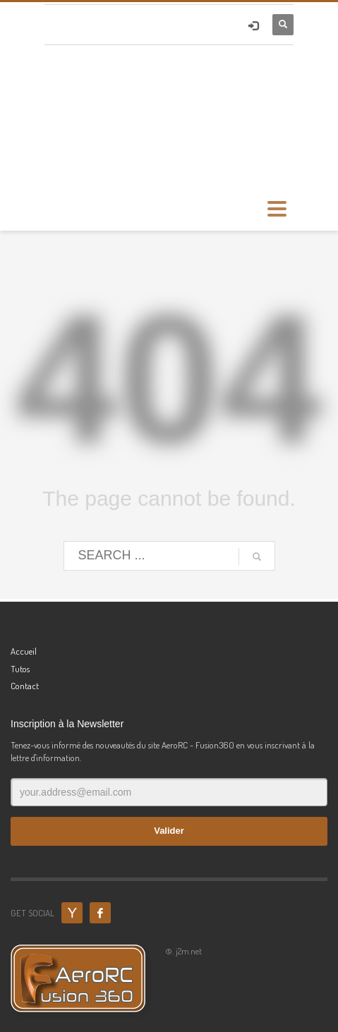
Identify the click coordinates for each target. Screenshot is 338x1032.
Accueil (24, 651)
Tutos (20, 668)
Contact (25, 685)
